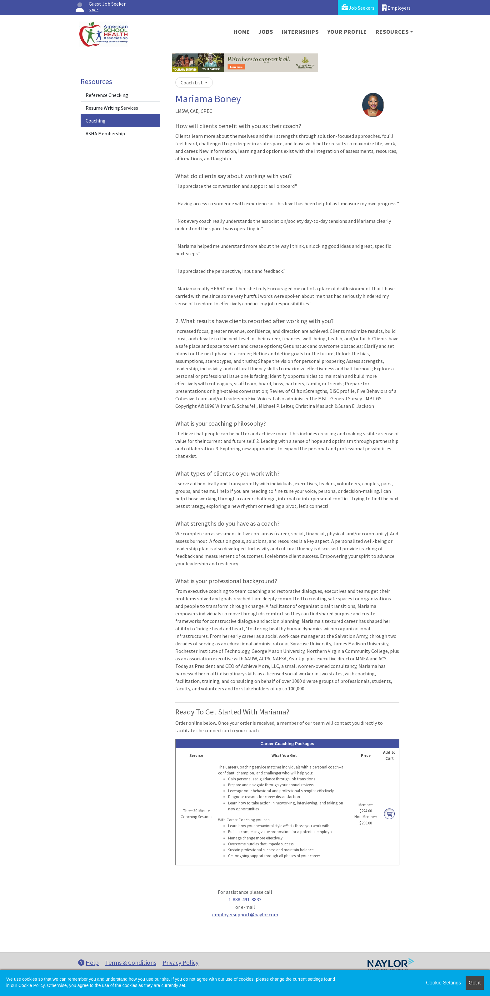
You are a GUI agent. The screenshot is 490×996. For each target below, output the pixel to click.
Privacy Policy (180, 962)
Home (242, 31)
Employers (396, 8)
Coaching (96, 121)
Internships (300, 31)
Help (88, 962)
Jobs (265, 31)
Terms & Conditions (130, 962)
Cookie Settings (443, 982)
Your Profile (347, 31)
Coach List (192, 82)
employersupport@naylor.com (245, 914)
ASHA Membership (105, 133)
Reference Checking (107, 95)
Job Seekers (358, 8)
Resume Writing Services (112, 108)
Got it (475, 982)
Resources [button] (392, 31)
